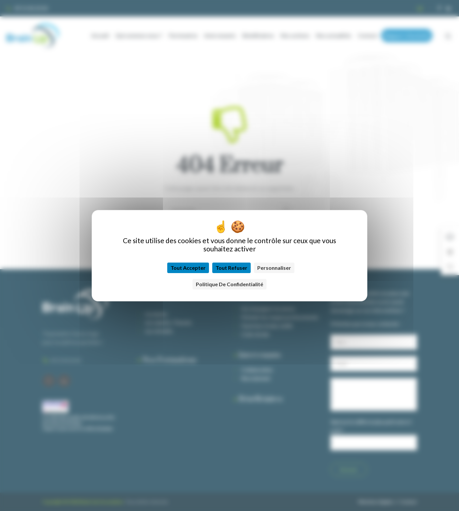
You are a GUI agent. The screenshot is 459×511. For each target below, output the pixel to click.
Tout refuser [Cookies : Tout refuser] (231, 268)
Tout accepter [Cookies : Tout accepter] (188, 268)
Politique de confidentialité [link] (229, 284)
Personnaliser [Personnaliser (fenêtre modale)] (274, 268)
